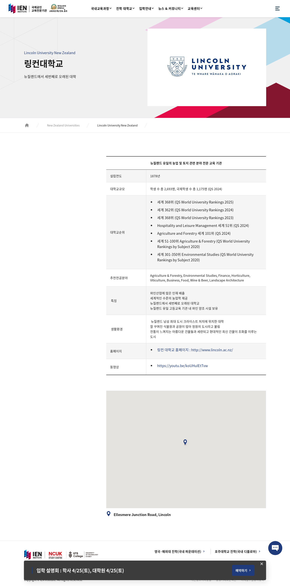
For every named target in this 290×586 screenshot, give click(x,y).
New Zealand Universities (63, 125)
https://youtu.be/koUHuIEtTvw (182, 365)
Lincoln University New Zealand (117, 125)
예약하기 (241, 570)
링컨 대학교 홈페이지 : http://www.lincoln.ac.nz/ (195, 349)
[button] (186, 444)
